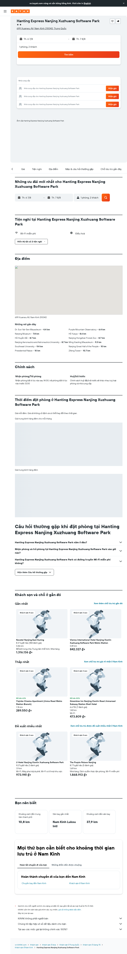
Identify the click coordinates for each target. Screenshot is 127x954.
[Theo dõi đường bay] (5, 48)
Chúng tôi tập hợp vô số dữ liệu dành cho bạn (70, 924)
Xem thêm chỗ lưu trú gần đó (108, 603)
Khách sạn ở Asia (49, 945)
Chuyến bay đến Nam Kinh (34, 883)
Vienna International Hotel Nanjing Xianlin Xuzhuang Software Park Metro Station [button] (90, 641)
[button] (123, 3)
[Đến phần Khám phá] (5, 42)
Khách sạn (34, 945)
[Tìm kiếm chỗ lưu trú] (5, 27)
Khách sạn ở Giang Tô (91, 945)
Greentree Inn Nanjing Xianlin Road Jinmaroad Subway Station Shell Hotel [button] (93, 702)
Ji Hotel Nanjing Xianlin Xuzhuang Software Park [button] (40, 762)
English (87, 3)
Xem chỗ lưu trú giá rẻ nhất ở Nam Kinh (103, 661)
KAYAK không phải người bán (70, 918)
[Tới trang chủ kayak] (20, 11)
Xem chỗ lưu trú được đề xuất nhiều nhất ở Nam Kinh (96, 725)
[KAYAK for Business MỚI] (5, 54)
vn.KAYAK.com (21, 945)
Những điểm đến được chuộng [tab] (67, 865)
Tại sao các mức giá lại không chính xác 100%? (70, 929)
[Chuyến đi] (5, 63)
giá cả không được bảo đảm (69, 909)
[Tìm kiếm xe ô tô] (5, 33)
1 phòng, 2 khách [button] (28, 46)
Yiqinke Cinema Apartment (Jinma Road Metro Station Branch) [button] (39, 702)
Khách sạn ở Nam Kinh (79, 883)
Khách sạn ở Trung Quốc (69, 945)
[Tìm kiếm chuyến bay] (5, 20)
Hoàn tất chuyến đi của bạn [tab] (33, 865)
